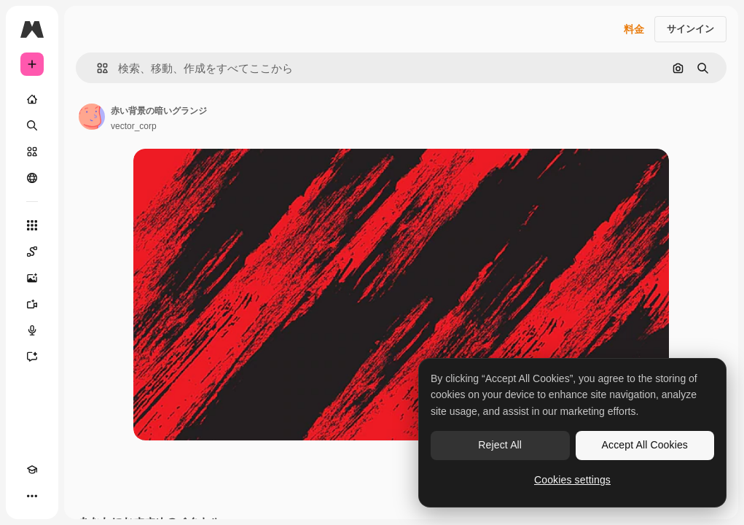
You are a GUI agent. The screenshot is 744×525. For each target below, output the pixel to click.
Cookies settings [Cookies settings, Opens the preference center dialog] (572, 480)
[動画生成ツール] (32, 304)
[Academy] (32, 469)
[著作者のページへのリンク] (92, 117)
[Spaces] (32, 251)
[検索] (32, 125)
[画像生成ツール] (32, 277)
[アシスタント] (32, 356)
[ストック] (32, 151)
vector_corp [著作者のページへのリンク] (134, 126)
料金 (634, 29)
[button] (97, 68)
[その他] (32, 496)
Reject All (500, 445)
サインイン (690, 28)
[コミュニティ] (32, 178)
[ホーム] (32, 99)
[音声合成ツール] (32, 330)
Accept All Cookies (645, 445)
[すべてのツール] (32, 225)
